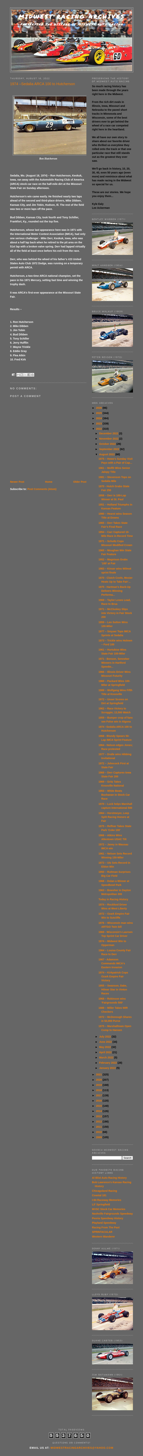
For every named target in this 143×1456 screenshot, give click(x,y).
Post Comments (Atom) (41, 489)
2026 (99, 407)
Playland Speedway (104, 1222)
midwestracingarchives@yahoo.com (82, 1447)
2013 (99, 1116)
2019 (99, 1084)
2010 (99, 1132)
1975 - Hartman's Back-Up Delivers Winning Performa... (114, 590)
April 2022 (105, 1052)
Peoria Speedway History (107, 1218)
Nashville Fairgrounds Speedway (112, 1213)
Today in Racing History (113, 899)
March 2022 (106, 1057)
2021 (99, 1074)
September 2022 (109, 449)
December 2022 (109, 433)
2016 (99, 1100)
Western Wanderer (103, 1236)
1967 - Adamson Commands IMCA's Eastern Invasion (111, 963)
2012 (99, 1121)
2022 (99, 428)
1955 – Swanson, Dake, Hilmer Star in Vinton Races (112, 989)
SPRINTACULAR (102, 1231)
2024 (99, 418)
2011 (99, 1126)
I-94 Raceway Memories (106, 1199)
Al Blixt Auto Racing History (109, 1177)
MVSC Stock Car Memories (108, 1209)
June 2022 (105, 1041)
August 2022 (107, 454)
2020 (99, 1079)
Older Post (79, 481)
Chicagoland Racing (104, 1190)
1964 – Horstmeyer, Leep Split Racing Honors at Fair (113, 817)
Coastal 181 (99, 1195)
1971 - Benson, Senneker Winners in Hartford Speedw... (113, 662)
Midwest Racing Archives (71, 17)
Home (48, 481)
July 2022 (105, 1036)
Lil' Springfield (101, 1204)
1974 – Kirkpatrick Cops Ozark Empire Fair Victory (113, 976)
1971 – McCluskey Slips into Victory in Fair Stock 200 (115, 613)
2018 (99, 1090)
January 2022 (107, 1067)
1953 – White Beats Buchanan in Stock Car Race (114, 794)
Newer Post (17, 481)
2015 (99, 1105)
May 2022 (105, 1047)
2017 (99, 1095)
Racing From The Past (106, 1227)
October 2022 (107, 443)
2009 (99, 1137)
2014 (99, 1111)
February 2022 (108, 1062)
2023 (99, 423)
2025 (99, 413)
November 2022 (109, 438)
